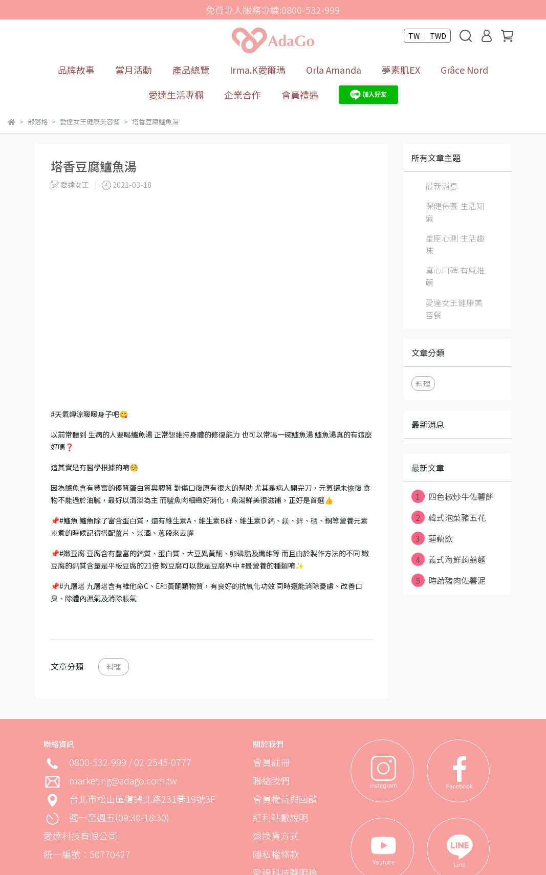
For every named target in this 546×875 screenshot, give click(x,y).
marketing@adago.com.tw (123, 780)
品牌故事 (76, 69)
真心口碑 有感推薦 (455, 276)
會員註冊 (271, 762)
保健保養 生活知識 (455, 212)
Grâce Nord (464, 69)
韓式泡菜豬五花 (448, 517)
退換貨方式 (276, 835)
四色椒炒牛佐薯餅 (452, 496)
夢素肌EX (401, 69)
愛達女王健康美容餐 (454, 308)
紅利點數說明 (280, 817)
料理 (113, 666)
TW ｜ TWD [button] (427, 35)
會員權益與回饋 (285, 798)
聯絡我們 (271, 780)
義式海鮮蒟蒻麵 (448, 559)
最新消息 (441, 186)
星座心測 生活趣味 (455, 244)
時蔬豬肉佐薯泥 (448, 580)
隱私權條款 (276, 854)
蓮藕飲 (432, 538)
